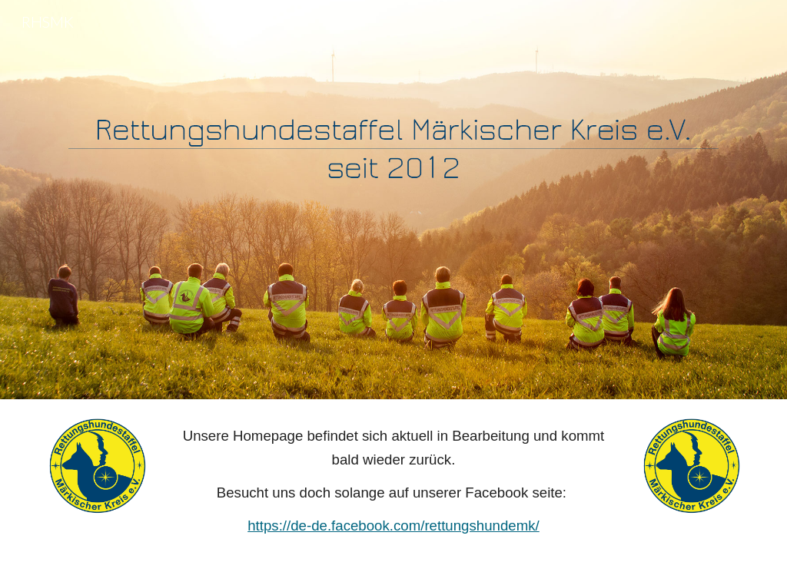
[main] (393, 481)
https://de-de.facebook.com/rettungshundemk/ (393, 525)
